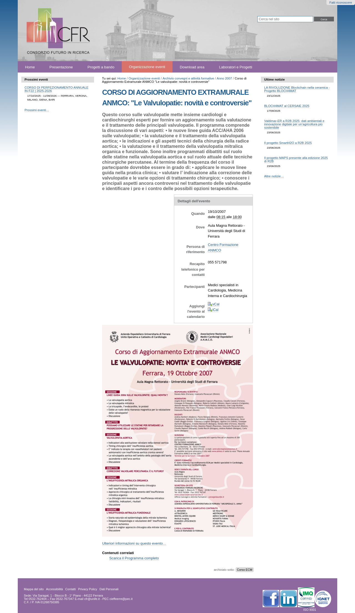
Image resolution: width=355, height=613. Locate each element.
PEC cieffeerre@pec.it (117, 598)
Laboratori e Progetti (235, 67)
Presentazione (61, 67)
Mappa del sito (34, 589)
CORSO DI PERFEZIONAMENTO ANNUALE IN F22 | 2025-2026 (56, 89)
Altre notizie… (274, 176)
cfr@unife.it (92, 598)
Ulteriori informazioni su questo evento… (134, 543)
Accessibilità (54, 589)
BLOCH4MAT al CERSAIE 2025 (286, 106)
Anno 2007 (224, 78)
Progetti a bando (100, 67)
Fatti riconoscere (340, 2)
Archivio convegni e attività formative (188, 78)
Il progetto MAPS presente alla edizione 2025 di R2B (296, 159)
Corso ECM (244, 569)
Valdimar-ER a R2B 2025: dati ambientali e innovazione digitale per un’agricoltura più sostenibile (294, 124)
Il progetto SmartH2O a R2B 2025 (288, 142)
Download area (192, 67)
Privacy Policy (87, 589)
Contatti (70, 589)
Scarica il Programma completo (134, 558)
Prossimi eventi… (36, 110)
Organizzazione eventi (147, 67)
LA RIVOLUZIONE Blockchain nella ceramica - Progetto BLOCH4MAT (296, 89)
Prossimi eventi (36, 79)
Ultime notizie (274, 79)
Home (30, 67)
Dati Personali (109, 589)
